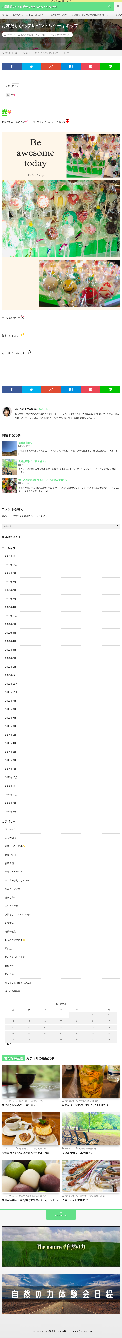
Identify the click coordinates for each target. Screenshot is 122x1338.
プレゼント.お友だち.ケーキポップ (53, 35)
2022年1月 (10, 666)
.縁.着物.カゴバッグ (27, 1148)
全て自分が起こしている (17, 880)
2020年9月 (10, 803)
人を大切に (10, 837)
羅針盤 (8, 948)
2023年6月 (10, 598)
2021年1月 (10, 769)
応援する (9, 923)
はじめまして (11, 829)
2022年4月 (10, 641)
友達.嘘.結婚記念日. (87, 1148)
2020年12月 (11, 777)
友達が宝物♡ (25, 442)
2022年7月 (10, 624)
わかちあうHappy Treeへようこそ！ (29, 14)
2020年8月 (10, 811)
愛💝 (10, 95)
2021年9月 (10, 700)
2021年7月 (10, 717)
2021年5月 (10, 734)
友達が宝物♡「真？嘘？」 (32, 461)
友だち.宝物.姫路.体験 (88, 1101)
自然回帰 (9, 974)
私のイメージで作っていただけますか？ (85, 1105)
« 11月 (8, 1043)
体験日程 (9, 863)
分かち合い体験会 (14, 888)
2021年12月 (11, 675)
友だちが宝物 (27, 35)
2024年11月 (11, 556)
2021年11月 (11, 683)
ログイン (30, 515)
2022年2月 (10, 658)
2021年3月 (10, 752)
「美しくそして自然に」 (76, 1200)
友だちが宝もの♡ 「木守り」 (19, 1105)
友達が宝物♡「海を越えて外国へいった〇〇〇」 (30, 1200)
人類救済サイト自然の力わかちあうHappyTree (69, 1331)
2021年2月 (10, 760)
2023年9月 (10, 573)
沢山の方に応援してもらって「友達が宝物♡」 (43, 479)
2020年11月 (11, 786)
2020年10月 (11, 794)
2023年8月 (10, 581)
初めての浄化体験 (58, 14)
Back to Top (61, 1215)
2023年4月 (10, 607)
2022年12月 (11, 615)
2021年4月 (10, 743)
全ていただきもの (14, 871)
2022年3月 (10, 649)
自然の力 (9, 965)
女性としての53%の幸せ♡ (18, 914)
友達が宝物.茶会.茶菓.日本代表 (32, 1196)
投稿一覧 (43, 409)
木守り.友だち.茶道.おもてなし (32, 1101)
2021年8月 (10, 709)
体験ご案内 (10, 854)
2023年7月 (10, 590)
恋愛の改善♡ (11, 931)
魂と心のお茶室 (12, 991)
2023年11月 (11, 564)
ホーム (5, 14)
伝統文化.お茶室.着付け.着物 (92, 1196)
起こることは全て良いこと (18, 982)
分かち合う (10, 897)
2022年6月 (10, 632)
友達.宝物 (42, 1148)
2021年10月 (11, 692)
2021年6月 (10, 726)
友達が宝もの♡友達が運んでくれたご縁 (25, 1152)
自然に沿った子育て (15, 957)
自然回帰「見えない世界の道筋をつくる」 (91, 14)
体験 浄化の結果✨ (15, 846)
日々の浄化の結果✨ (15, 940)
